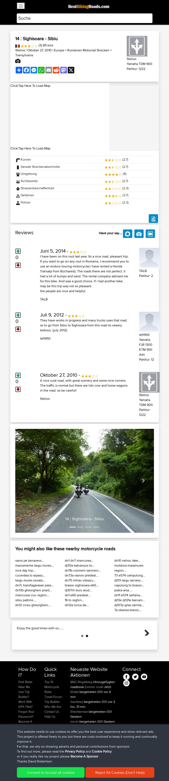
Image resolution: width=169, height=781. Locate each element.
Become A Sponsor (84, 756)
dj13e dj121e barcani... (129, 600)
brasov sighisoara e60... (82, 585)
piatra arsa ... (123, 590)
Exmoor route (94, 707)
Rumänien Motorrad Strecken (88, 50)
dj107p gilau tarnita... (129, 605)
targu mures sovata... (30, 580)
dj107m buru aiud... (78, 590)
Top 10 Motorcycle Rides (51, 707)
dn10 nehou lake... (127, 560)
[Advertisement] (59, 117)
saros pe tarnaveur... (29, 560)
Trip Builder (52, 722)
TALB (44, 299)
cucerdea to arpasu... (30, 575)
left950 (45, 338)
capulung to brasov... (129, 585)
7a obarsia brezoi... (127, 610)
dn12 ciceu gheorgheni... (33, 605)
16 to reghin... (74, 600)
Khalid (74, 712)
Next (145, 642)
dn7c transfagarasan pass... (34, 585)
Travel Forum (53, 717)
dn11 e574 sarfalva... (128, 595)
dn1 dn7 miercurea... (79, 560)
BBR (100, 712)
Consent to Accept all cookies (51, 772)
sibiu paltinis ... (26, 600)
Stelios (20, 50)
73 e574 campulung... (129, 575)
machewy (77, 722)
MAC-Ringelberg (81, 702)
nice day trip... (25, 570)
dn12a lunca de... (77, 605)
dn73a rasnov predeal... (81, 575)
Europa (59, 50)
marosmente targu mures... (34, 565)
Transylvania (24, 55)
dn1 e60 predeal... (77, 595)
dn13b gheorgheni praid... (33, 590)
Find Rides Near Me (25, 705)
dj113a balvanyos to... (80, 565)
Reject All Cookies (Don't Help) (119, 772)
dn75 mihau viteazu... (80, 580)
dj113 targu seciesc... (128, 580)
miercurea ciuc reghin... (32, 595)
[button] (25, 481)
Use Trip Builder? (24, 715)
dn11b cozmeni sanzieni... (83, 570)
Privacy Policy (75, 751)
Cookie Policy (102, 751)
